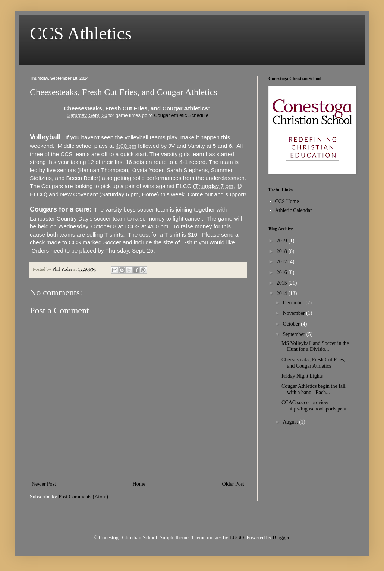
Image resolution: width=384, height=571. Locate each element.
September (294, 334)
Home (139, 484)
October (292, 324)
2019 (283, 241)
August (291, 422)
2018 (283, 251)
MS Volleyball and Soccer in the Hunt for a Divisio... (315, 346)
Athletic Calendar (293, 210)
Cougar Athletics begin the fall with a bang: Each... (313, 389)
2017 (283, 261)
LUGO (236, 537)
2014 (283, 293)
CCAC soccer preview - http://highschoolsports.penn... (316, 406)
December (294, 302)
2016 (283, 272)
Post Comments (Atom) (83, 496)
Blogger (281, 537)
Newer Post (44, 484)
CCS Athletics (81, 33)
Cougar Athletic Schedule (181, 115)
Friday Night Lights (302, 376)
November (294, 313)
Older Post (233, 484)
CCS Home (287, 201)
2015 (283, 283)
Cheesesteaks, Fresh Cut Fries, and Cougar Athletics (313, 363)
